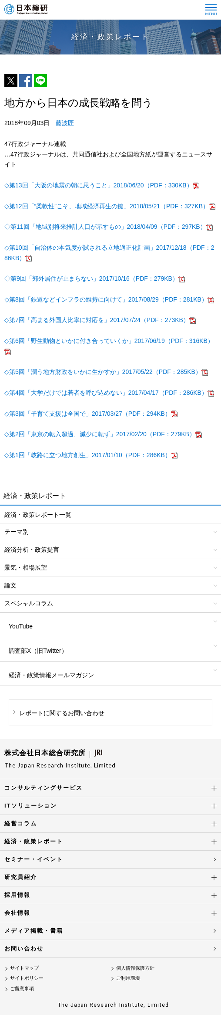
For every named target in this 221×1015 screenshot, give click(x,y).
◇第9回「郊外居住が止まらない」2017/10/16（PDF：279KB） (91, 278)
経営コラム (20, 823)
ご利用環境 (128, 978)
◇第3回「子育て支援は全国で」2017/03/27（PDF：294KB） (87, 413)
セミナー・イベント (33, 859)
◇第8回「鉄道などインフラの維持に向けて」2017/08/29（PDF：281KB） (106, 299)
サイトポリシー (27, 978)
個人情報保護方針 (135, 968)
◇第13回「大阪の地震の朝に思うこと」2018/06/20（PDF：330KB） (98, 185)
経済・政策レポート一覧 (37, 514)
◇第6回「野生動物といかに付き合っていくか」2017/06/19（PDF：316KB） (109, 340)
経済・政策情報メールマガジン (51, 675)
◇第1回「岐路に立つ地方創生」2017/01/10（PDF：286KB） (87, 454)
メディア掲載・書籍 (33, 930)
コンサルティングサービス (43, 787)
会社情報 (17, 913)
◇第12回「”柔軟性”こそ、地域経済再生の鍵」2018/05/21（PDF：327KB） (106, 206)
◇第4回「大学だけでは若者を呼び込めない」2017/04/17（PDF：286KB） (106, 392)
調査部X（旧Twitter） (38, 650)
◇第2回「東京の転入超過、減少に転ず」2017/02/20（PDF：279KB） (99, 434)
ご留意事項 (22, 988)
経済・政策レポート (33, 841)
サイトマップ (24, 968)
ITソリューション (30, 805)
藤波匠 (65, 122)
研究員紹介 (20, 877)
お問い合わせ (24, 948)
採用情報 (17, 895)
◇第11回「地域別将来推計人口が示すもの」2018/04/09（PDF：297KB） (105, 226)
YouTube (21, 626)
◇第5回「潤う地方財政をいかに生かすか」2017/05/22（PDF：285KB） (102, 371)
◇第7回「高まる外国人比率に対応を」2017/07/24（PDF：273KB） (96, 319)
